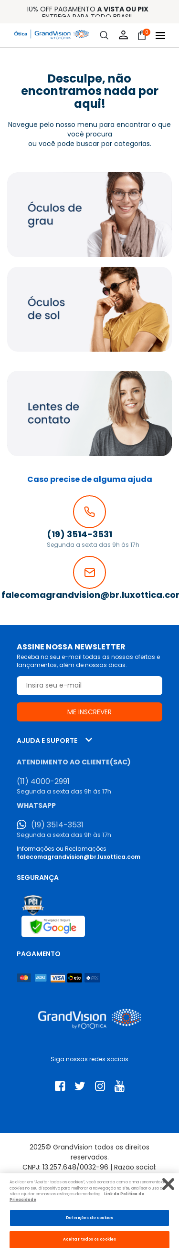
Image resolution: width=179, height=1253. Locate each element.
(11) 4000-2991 (43, 781)
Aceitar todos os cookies (89, 1239)
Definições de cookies (89, 1218)
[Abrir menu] (160, 35)
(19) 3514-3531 (57, 825)
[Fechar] (168, 1184)
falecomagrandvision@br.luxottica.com (78, 857)
